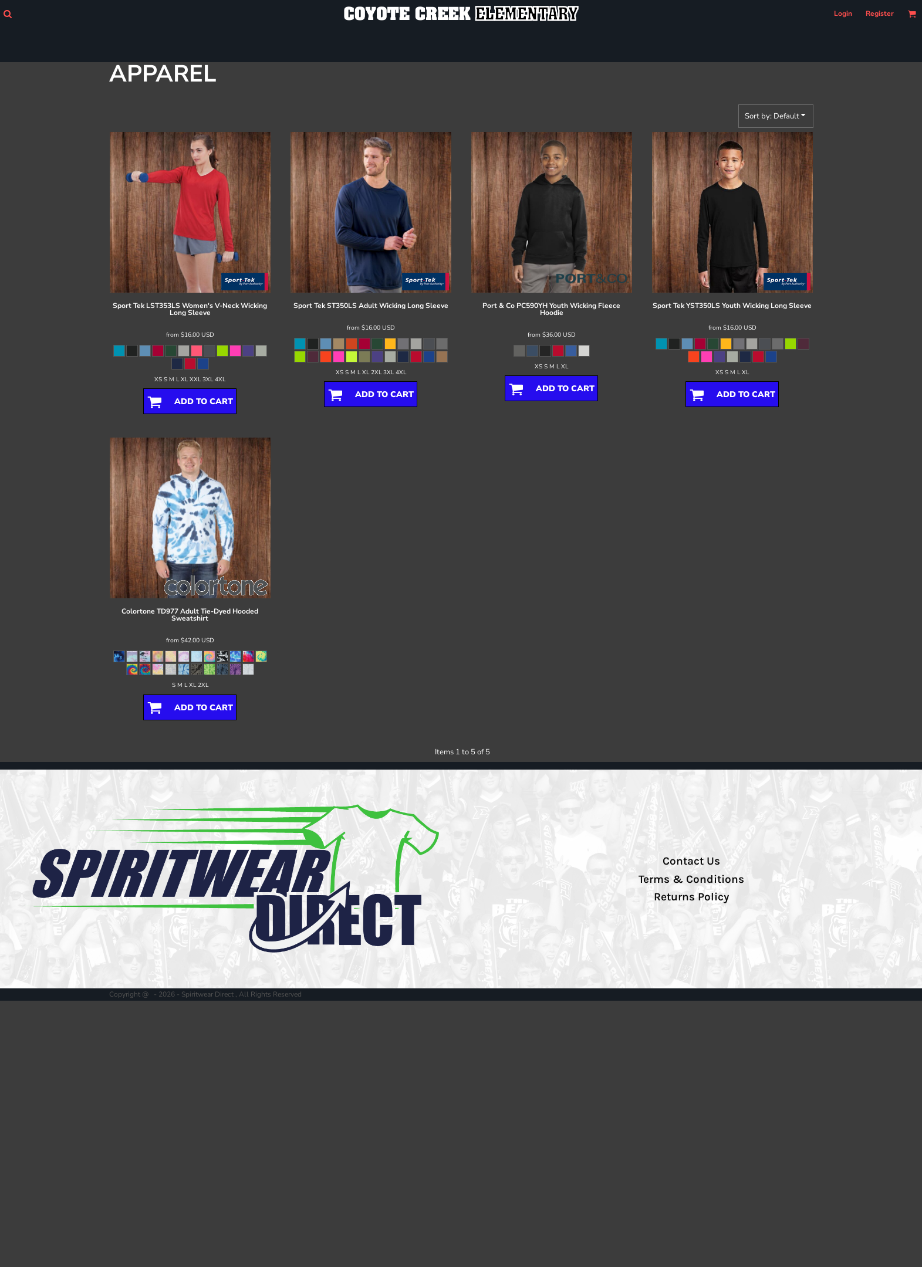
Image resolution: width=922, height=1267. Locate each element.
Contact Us (691, 861)
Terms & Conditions (691, 879)
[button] (7, 13)
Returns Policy (691, 896)
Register (880, 13)
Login (843, 13)
